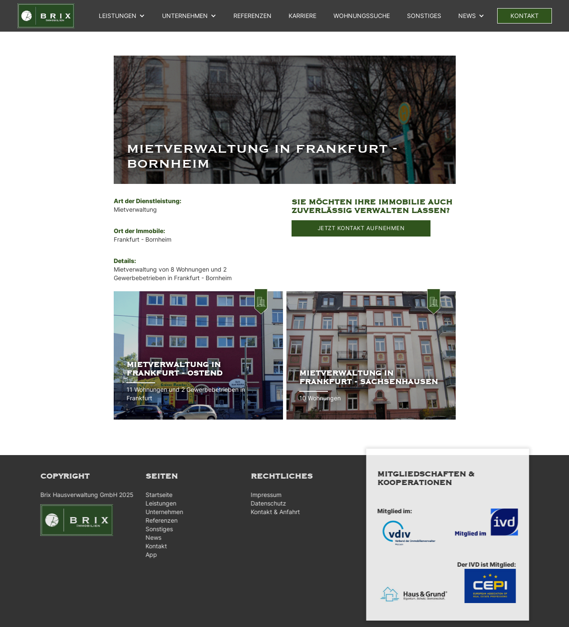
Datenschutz (265, 503)
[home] (46, 15)
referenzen (252, 15)
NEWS (467, 15)
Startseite (155, 494)
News (150, 537)
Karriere (302, 15)
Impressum (263, 494)
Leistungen (117, 15)
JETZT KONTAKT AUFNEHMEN (361, 228)
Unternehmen (161, 511)
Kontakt (152, 546)
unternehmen (185, 15)
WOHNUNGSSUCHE (361, 15)
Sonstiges (424, 15)
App (147, 554)
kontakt (524, 15)
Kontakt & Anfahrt (272, 511)
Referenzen (158, 520)
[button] (121, 16)
